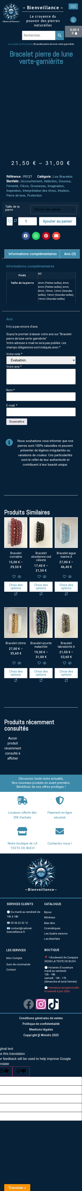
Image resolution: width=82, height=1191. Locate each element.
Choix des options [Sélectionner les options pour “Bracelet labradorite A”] (66, 673)
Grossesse (38, 186)
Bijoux (48, 912)
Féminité (12, 186)
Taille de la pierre (12, 208)
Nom (10, 390)
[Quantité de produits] (27, 221)
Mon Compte (14, 958)
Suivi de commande (18, 964)
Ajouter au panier (57, 221)
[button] (26, 236)
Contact (11, 969)
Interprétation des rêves (39, 191)
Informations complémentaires (33, 254)
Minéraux (49, 917)
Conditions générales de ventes (41, 1018)
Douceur (64, 181)
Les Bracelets (25, 44)
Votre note (14, 354)
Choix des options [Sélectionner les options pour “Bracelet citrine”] (16, 673)
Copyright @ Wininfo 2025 (41, 1035)
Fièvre (24, 186)
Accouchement (31, 181)
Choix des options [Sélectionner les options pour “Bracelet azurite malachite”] (41, 673)
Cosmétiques (52, 928)
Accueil (12, 44)
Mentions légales (41, 1029)
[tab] (32, 254)
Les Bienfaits (52, 938)
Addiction (50, 181)
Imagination (56, 186)
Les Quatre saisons (55, 933)
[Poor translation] (21, 1071)
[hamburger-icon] (73, 6)
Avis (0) (70, 254)
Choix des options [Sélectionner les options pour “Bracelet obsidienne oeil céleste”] (41, 586)
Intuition (63, 191)
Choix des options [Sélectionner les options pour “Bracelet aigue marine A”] (66, 586)
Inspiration (13, 191)
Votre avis (14, 366)
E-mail (11, 405)
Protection (34, 195)
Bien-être (49, 923)
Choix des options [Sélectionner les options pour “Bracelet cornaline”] (16, 586)
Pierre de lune (15, 195)
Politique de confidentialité (41, 1024)
